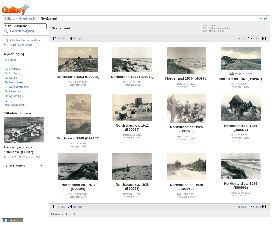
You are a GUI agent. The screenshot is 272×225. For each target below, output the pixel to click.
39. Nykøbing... (14, 96)
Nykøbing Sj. (27, 18)
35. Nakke (11, 78)
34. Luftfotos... (14, 73)
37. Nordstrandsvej (17, 87)
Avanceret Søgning (22, 31)
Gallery (9, 18)
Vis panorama (243, 73)
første (61, 38)
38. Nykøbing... (14, 91)
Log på (262, 18)
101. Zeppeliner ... (16, 105)
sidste (257, 38)
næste (242, 38)
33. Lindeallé (13, 69)
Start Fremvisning (21, 44)
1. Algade (10, 60)
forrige (77, 38)
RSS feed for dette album (25, 40)
